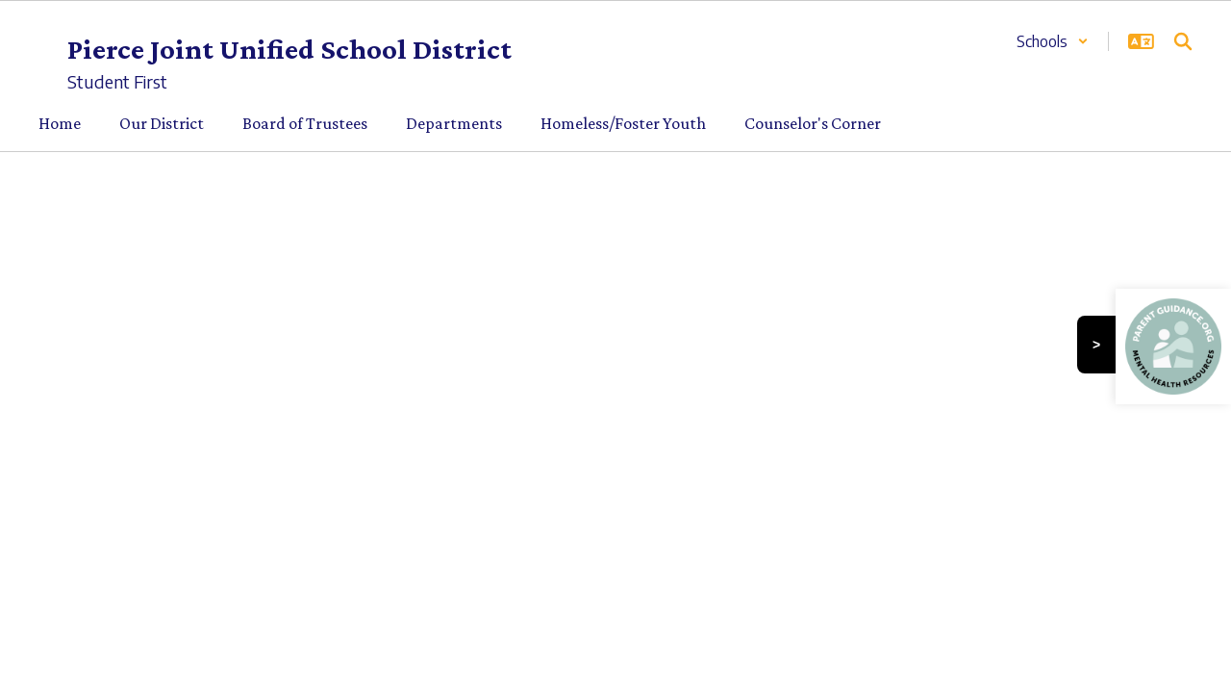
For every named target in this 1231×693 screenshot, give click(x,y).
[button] (1053, 41)
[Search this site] (1183, 41)
